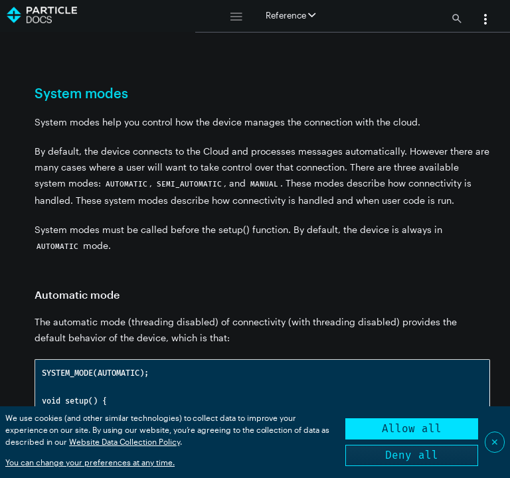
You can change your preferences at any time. (90, 462)
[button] (485, 20)
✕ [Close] (495, 442)
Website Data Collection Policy (124, 441)
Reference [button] (290, 15)
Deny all (411, 455)
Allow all (412, 428)
